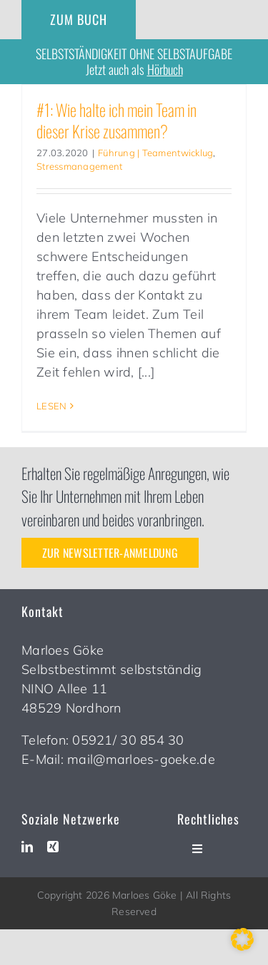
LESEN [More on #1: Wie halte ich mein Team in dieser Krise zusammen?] (51, 406)
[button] (242, 939)
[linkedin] (27, 846)
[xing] (53, 846)
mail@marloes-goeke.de (141, 759)
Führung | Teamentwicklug (155, 152)
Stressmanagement (79, 166)
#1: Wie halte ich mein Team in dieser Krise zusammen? (116, 120)
